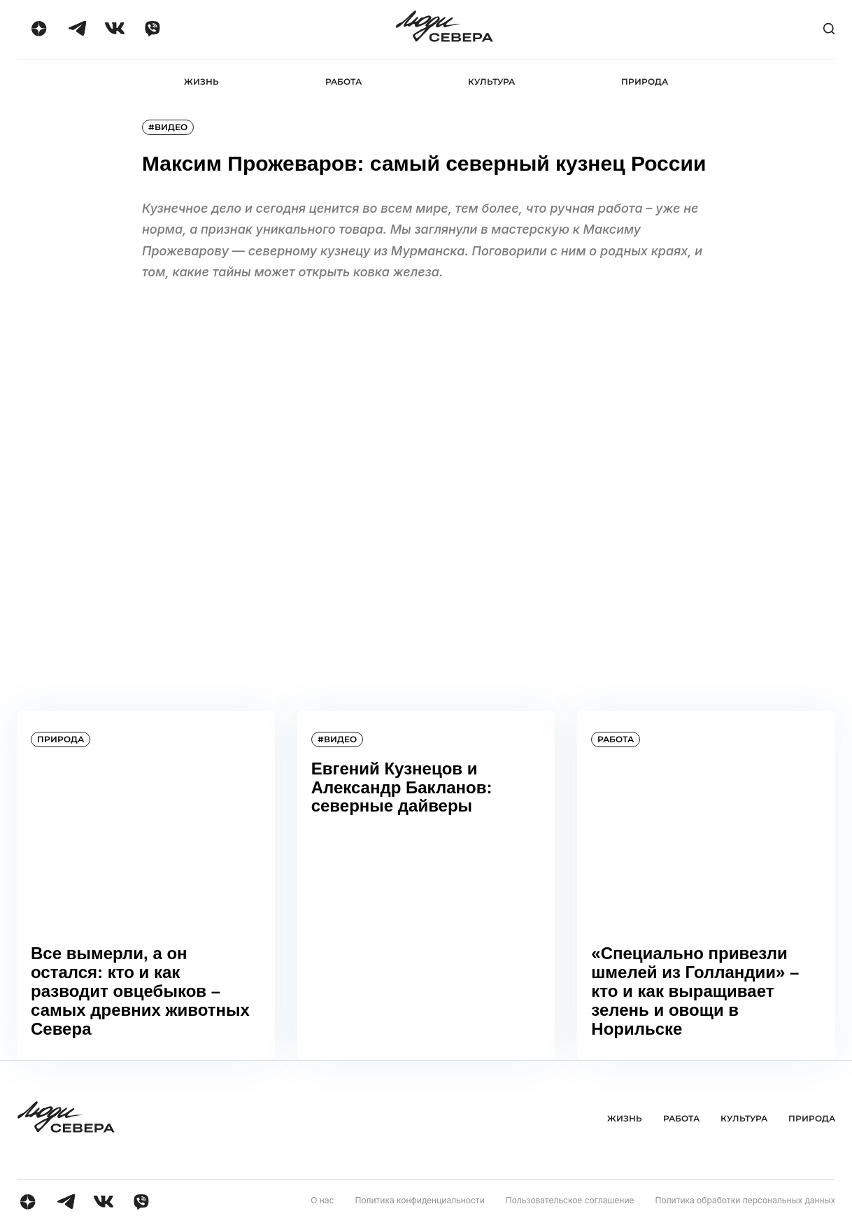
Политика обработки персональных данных (745, 1200)
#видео (167, 127)
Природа (644, 81)
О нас (322, 1200)
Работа (343, 81)
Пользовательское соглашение (570, 1200)
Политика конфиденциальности (419, 1200)
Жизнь (201, 81)
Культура (491, 81)
